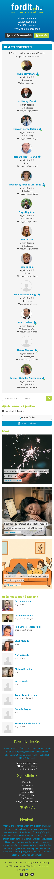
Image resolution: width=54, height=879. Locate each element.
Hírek (5, 431)
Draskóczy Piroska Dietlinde (25, 184)
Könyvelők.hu (31, 869)
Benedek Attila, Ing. (25, 294)
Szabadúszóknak (27, 22)
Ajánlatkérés (27, 423)
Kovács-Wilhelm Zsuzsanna (25, 378)
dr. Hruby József (27, 101)
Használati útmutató (27, 769)
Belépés (41, 35)
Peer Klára (27, 239)
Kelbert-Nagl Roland (25, 157)
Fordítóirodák (27, 798)
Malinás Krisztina (23, 669)
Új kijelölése (27, 417)
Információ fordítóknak (27, 763)
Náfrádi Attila (22, 655)
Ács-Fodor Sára (23, 601)
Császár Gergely (23, 709)
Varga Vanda (21, 681)
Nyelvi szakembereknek (27, 29)
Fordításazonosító (19, 35)
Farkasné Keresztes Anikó (28, 626)
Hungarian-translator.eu (27, 801)
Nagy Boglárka (27, 212)
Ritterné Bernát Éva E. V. (27, 723)
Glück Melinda (22, 641)
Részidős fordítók (27, 795)
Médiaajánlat (27, 785)
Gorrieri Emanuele (24, 615)
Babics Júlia (27, 267)
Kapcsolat (27, 782)
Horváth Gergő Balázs (25, 129)
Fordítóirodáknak (26, 25)
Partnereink (27, 788)
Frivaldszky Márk (25, 74)
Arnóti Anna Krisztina (26, 695)
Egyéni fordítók (27, 792)
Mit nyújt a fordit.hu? (27, 766)
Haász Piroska (25, 350)
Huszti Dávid (25, 322)
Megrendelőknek (26, 18)
